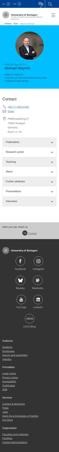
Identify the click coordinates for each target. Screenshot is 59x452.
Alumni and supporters (15, 355)
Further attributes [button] (15, 181)
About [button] (9, 171)
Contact (29, 233)
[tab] (29, 142)
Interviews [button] (11, 201)
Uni (3, 4)
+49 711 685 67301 (18, 106)
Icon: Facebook (20, 261)
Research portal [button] (15, 152)
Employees (8, 351)
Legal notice (9, 373)
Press (5, 407)
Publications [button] (12, 142)
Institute (8, 24)
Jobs (5, 411)
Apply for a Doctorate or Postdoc (20, 415)
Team (15, 24)
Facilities (7, 438)
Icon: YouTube (21, 299)
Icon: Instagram (38, 261)
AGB (4, 389)
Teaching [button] (11, 161)
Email (11, 111)
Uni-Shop (7, 419)
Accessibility (9, 381)
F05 (14, 4)
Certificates (8, 385)
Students (7, 347)
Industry (6, 359)
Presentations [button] (13, 191)
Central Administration (14, 442)
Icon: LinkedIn (38, 299)
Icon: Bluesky (20, 280)
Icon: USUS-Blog (29, 318)
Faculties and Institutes (15, 434)
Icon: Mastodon (37, 280)
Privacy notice (10, 377)
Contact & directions (13, 403)
